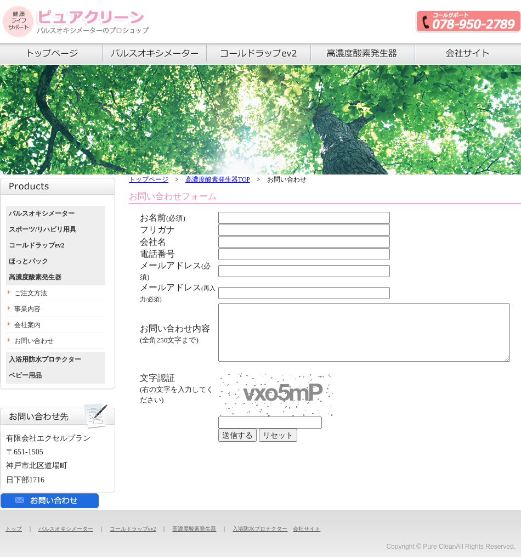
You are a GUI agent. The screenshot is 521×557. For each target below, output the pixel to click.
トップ (13, 529)
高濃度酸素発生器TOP (217, 179)
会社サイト (306, 529)
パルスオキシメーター (42, 213)
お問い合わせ (34, 341)
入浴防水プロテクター (260, 529)
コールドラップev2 (36, 245)
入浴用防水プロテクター (45, 359)
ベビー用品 (25, 375)
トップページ (148, 179)
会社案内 (27, 325)
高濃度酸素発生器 (35, 277)
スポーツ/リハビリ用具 (42, 229)
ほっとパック (28, 261)
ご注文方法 (30, 293)
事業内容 (27, 309)
